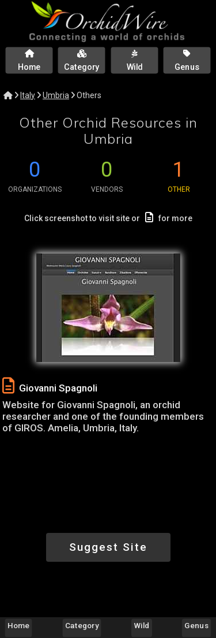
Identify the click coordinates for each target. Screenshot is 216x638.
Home (18, 625)
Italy (27, 95)
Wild (142, 625)
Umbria (56, 95)
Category (81, 625)
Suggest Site (108, 547)
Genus (196, 625)
